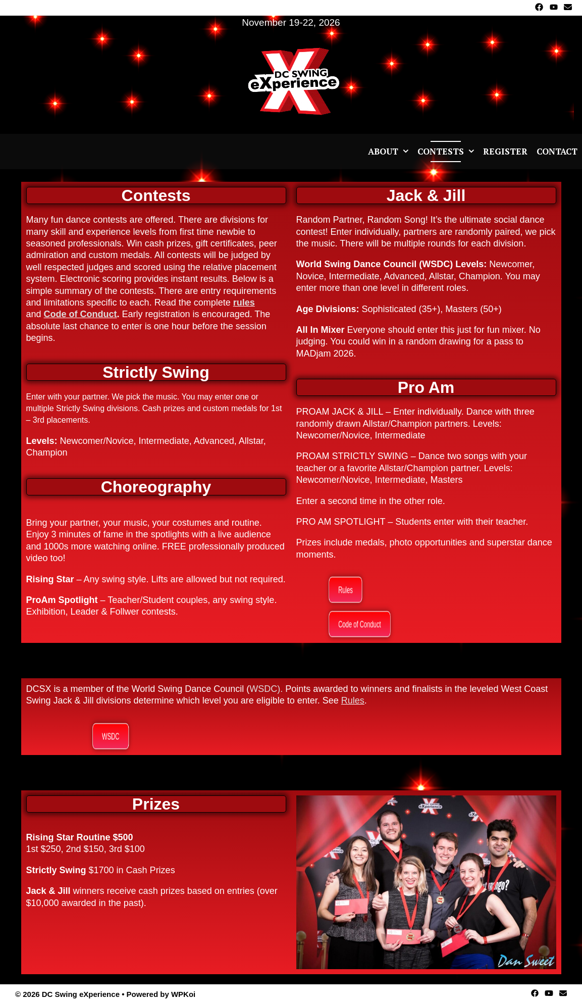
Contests (448, 151)
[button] (405, 151)
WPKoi (183, 994)
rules (244, 302)
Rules (352, 700)
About (390, 151)
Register (505, 151)
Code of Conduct (80, 314)
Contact (557, 151)
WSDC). (266, 689)
